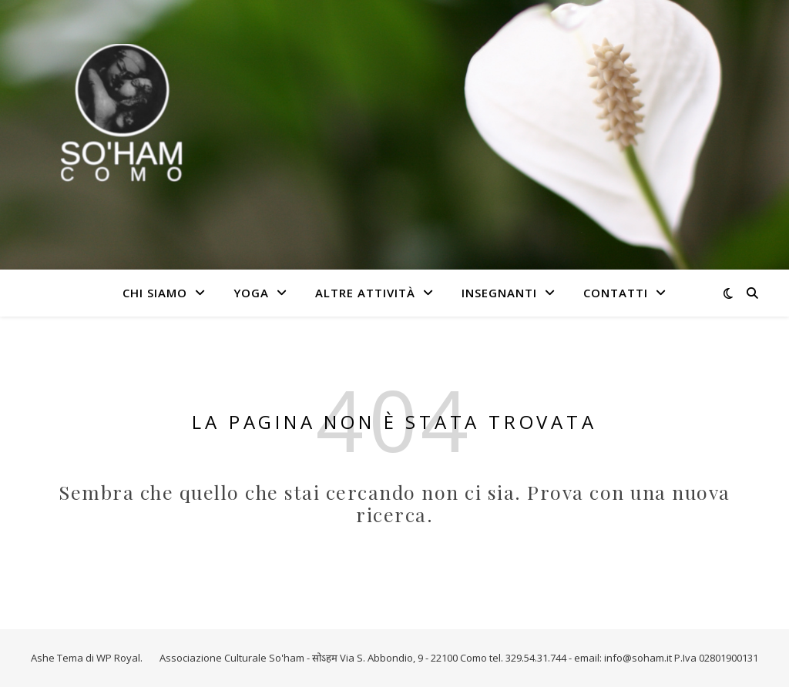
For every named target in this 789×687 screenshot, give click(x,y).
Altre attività (365, 292)
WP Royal (118, 658)
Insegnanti (499, 292)
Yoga (251, 292)
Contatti (615, 292)
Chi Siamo (155, 292)
